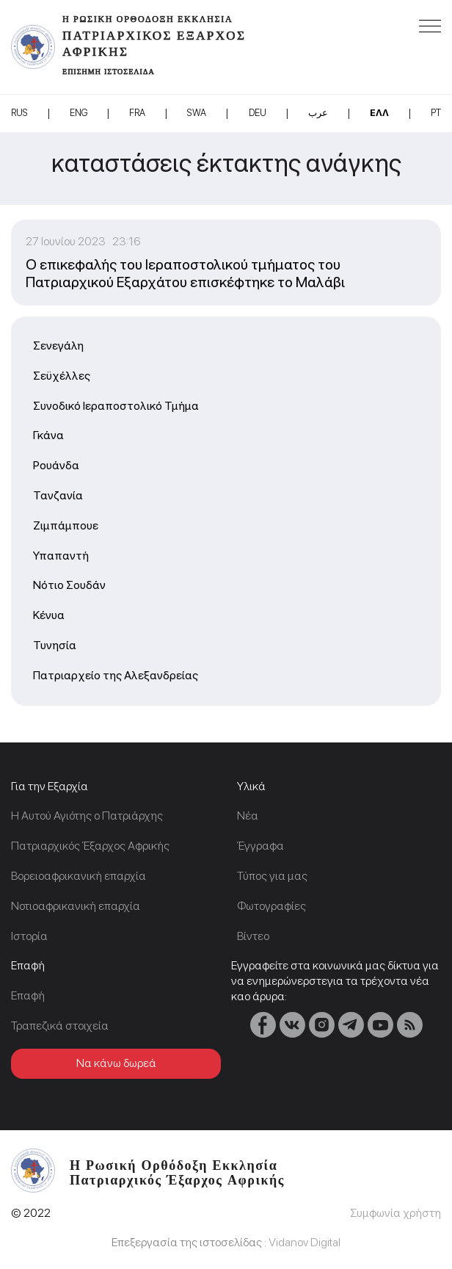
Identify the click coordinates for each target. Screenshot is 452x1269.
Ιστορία (29, 936)
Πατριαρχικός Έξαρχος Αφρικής (90, 846)
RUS (19, 112)
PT (436, 112)
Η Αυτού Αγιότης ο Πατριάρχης (87, 815)
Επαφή (28, 995)
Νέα (247, 815)
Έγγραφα (260, 846)
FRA (137, 112)
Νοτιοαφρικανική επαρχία (75, 906)
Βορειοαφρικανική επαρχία (78, 876)
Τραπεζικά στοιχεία (60, 1026)
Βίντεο (253, 936)
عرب (318, 112)
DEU (257, 112)
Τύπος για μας (272, 876)
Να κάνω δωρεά (116, 1063)
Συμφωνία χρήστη (395, 1213)
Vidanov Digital (304, 1242)
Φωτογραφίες (271, 906)
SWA (196, 112)
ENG (78, 112)
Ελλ (379, 112)
